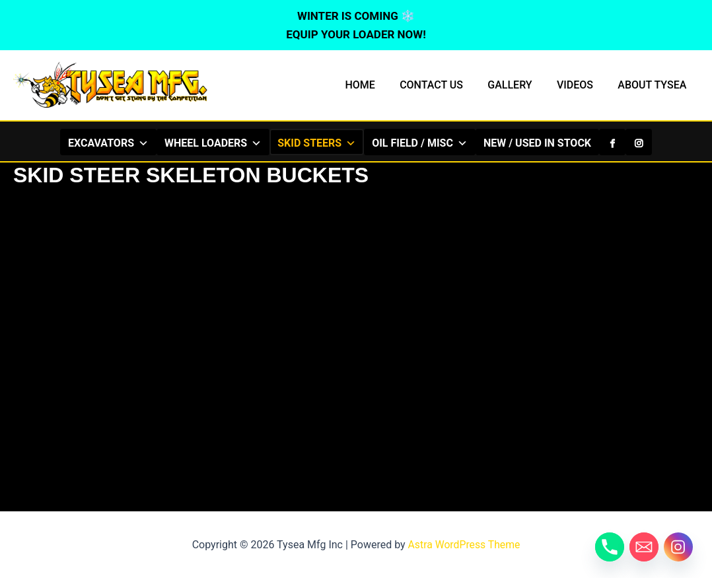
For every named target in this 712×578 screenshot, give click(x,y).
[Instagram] (638, 142)
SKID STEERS (316, 142)
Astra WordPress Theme (463, 544)
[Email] (644, 546)
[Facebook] (612, 142)
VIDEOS (580, 85)
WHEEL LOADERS (213, 142)
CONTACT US (444, 85)
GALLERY (519, 85)
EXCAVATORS (108, 142)
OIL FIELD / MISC (420, 142)
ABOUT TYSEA (654, 85)
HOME (375, 85)
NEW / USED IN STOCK (537, 143)
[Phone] (609, 546)
